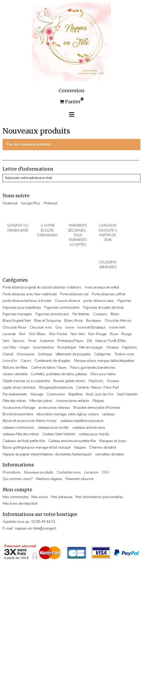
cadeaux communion (18, 427)
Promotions (12, 472)
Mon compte (17, 490)
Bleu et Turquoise (47, 320)
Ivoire (69, 327)
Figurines (124, 300)
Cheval (8, 354)
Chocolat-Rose (14, 327)
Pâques (98, 401)
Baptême (75, 394)
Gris (58, 327)
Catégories (102, 354)
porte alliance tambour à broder (27, 300)
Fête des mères (14, 401)
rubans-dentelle (15, 374)
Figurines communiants (62, 307)
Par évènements (15, 394)
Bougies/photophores (56, 387)
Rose (114, 334)
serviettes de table (109, 454)
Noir (22, 334)
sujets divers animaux (19, 387)
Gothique (45, 354)
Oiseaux (112, 347)
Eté (89, 341)
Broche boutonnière (18, 414)
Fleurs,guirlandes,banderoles (93, 367)
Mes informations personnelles (99, 497)
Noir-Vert (78, 334)
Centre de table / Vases (49, 367)
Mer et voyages (91, 347)
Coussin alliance (67, 300)
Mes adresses (62, 497)
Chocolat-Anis (41, 327)
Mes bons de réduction (20, 503)
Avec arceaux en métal (102, 287)
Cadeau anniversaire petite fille (72, 441)
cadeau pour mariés (94, 434)
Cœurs (26, 360)
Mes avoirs (39, 497)
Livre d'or (10, 360)
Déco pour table (102, 374)
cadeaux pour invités (53, 427)
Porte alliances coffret (108, 294)
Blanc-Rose (73, 320)
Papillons (129, 347)
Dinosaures (26, 354)
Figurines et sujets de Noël (103, 307)
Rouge (126, 334)
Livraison (91, 472)
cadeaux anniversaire (88, 427)
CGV (105, 472)
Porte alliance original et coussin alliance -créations (42, 287)
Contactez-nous (69, 472)
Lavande (9, 334)
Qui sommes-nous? (17, 479)
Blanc (115, 314)
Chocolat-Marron (118, 320)
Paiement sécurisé (79, 479)
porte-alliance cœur (98, 300)
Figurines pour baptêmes (22, 307)
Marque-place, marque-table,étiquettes (104, 360)
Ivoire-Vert (117, 327)
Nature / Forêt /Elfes (110, 341)
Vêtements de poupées (73, 354)
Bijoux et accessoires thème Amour (30, 420)
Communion (56, 394)
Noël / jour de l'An (99, 394)
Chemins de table (102, 447)
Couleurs (100, 314)
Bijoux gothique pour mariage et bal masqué (37, 447)
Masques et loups (113, 441)
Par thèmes (81, 314)
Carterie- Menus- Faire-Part (97, 387)
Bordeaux (93, 320)
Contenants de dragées (53, 360)
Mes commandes (16, 497)
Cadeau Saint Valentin (59, 434)
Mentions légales (49, 479)
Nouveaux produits (38, 472)
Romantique (66, 347)
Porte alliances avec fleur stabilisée (30, 294)
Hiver (32, 341)
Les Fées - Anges (16, 347)
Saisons (18, 341)
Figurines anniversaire (52, 314)
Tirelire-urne (124, 354)
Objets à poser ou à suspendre (26, 381)
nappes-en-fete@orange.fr (36, 528)
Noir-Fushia (58, 334)
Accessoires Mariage (19, 407)
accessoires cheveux (54, 407)
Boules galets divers (69, 381)
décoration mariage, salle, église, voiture (67, 414)
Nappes (80, 447)
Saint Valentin (127, 394)
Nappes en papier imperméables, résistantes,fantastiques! (47, 454)
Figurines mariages (17, 314)
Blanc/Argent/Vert (17, 320)
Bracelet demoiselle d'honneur (97, 407)
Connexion (71, 91)
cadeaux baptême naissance (81, 420)
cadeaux (108, 414)
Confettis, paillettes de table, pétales (59, 374)
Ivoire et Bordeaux (91, 327)
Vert (6, 341)
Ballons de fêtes (15, 367)
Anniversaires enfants (72, 401)
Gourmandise (43, 347)
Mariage (37, 394)
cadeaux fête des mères (21, 434)
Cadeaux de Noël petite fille (24, 441)
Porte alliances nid (74, 294)
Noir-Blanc (37, 334)
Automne (47, 341)
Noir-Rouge (97, 334)
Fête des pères (41, 401)
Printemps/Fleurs (70, 341)
